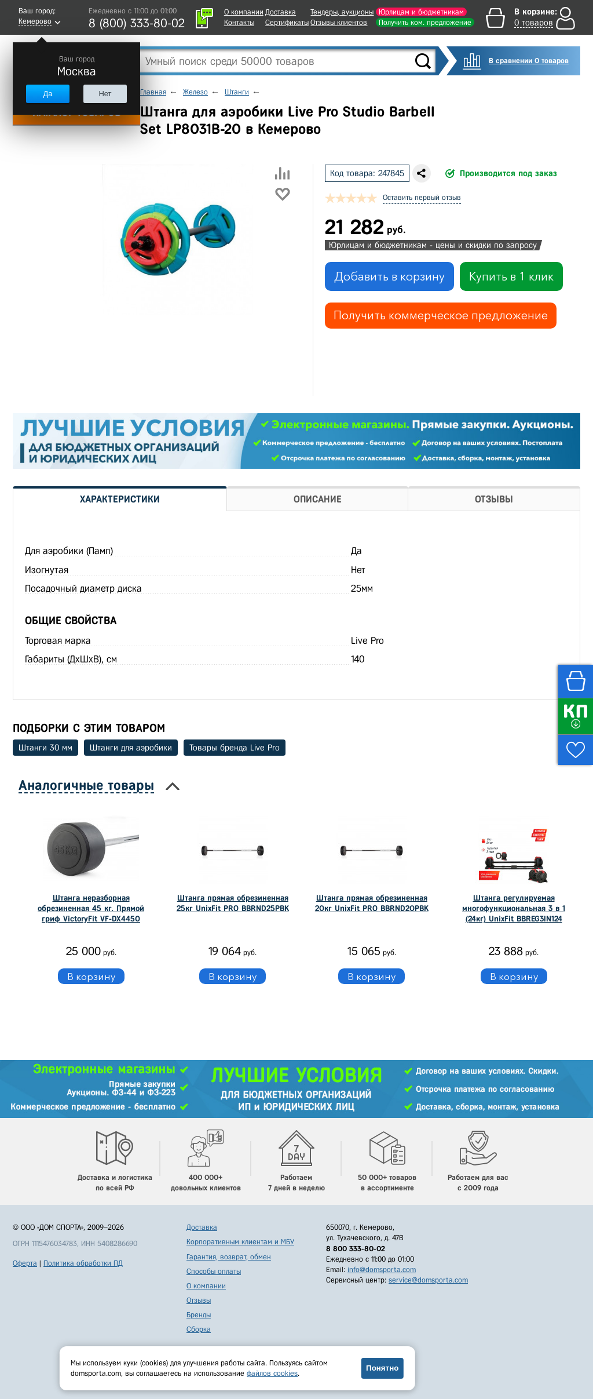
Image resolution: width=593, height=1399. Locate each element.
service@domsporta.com (428, 1280)
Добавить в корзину (389, 276)
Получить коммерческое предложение (441, 315)
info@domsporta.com (381, 1269)
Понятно (382, 1368)
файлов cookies (272, 1373)
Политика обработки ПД (83, 1263)
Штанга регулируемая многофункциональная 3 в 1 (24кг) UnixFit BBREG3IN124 (513, 908)
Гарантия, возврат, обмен (228, 1256)
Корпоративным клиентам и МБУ (240, 1241)
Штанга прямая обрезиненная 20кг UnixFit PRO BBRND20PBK (372, 903)
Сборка (198, 1329)
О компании (243, 12)
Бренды (198, 1314)
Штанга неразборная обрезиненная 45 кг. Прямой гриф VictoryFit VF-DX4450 (91, 908)
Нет (104, 93)
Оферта (25, 1263)
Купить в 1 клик (511, 276)
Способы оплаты (213, 1271)
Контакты (239, 22)
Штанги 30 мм (45, 747)
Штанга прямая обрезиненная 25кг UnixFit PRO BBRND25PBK (233, 903)
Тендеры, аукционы (342, 12)
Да (47, 93)
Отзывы (198, 1300)
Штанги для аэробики (131, 747)
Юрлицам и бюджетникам (421, 12)
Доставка (280, 12)
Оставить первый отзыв (422, 197)
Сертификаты (287, 22)
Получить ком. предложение (425, 22)
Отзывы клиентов (338, 22)
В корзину (91, 976)
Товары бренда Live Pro (234, 747)
